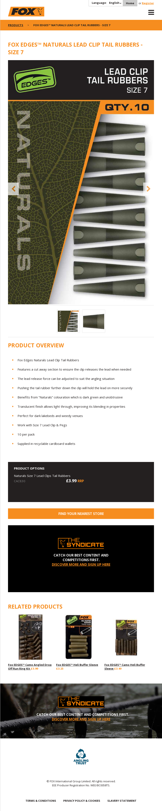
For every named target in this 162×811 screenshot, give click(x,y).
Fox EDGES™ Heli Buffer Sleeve (77, 665)
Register (148, 3)
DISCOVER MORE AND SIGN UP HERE (81, 564)
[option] (81, 182)
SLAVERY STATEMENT (121, 801)
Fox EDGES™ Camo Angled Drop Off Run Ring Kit (30, 666)
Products (15, 25)
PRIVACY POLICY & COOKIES (81, 801)
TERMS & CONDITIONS (41, 801)
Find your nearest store (81, 513)
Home (130, 3)
